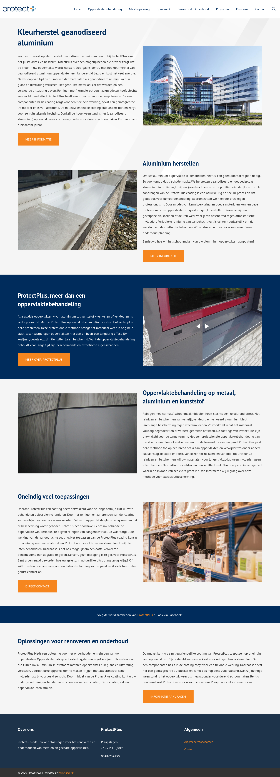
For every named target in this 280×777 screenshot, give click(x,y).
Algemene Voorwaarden (198, 742)
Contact (189, 749)
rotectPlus (146, 615)
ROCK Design (66, 772)
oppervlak (41, 119)
